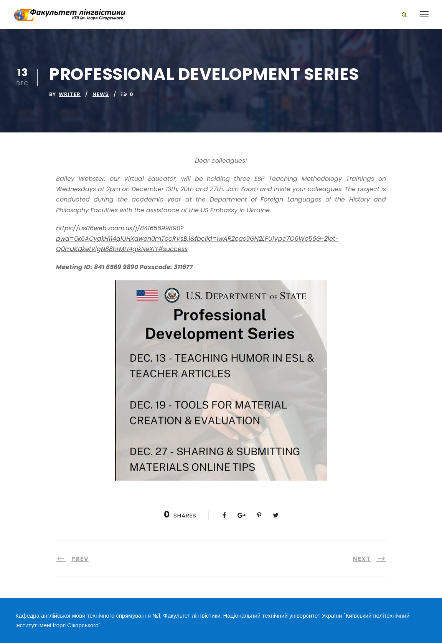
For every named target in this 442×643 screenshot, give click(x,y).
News (100, 94)
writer (70, 94)
